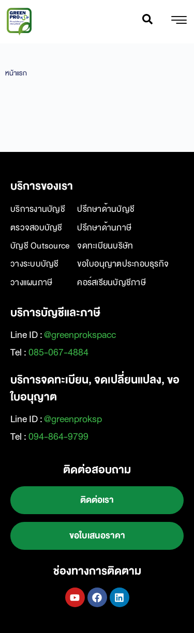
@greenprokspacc (80, 335)
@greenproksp (73, 419)
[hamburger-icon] (178, 22)
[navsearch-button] (147, 21)
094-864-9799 (58, 436)
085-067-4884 (58, 352)
